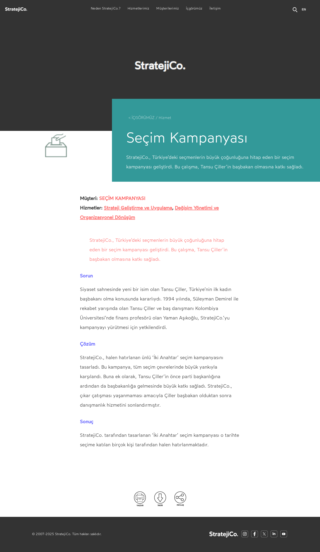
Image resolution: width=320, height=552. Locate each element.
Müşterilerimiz (167, 9)
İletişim (215, 9)
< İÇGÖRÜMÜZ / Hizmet (150, 117)
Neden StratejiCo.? (106, 9)
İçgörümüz (194, 9)
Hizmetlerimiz (138, 9)
